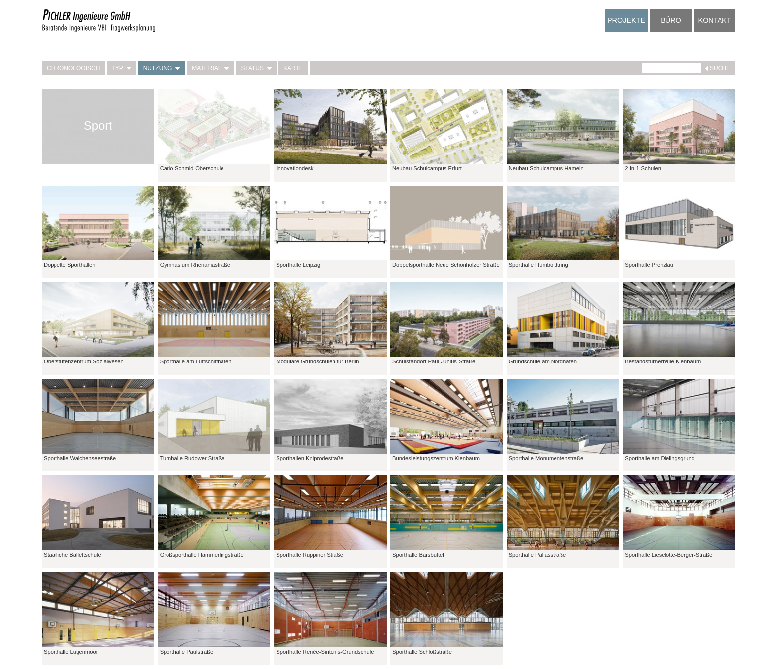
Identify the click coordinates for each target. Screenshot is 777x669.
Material (210, 68)
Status (256, 68)
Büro (671, 20)
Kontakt (714, 20)
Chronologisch (73, 68)
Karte (293, 68)
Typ (121, 68)
